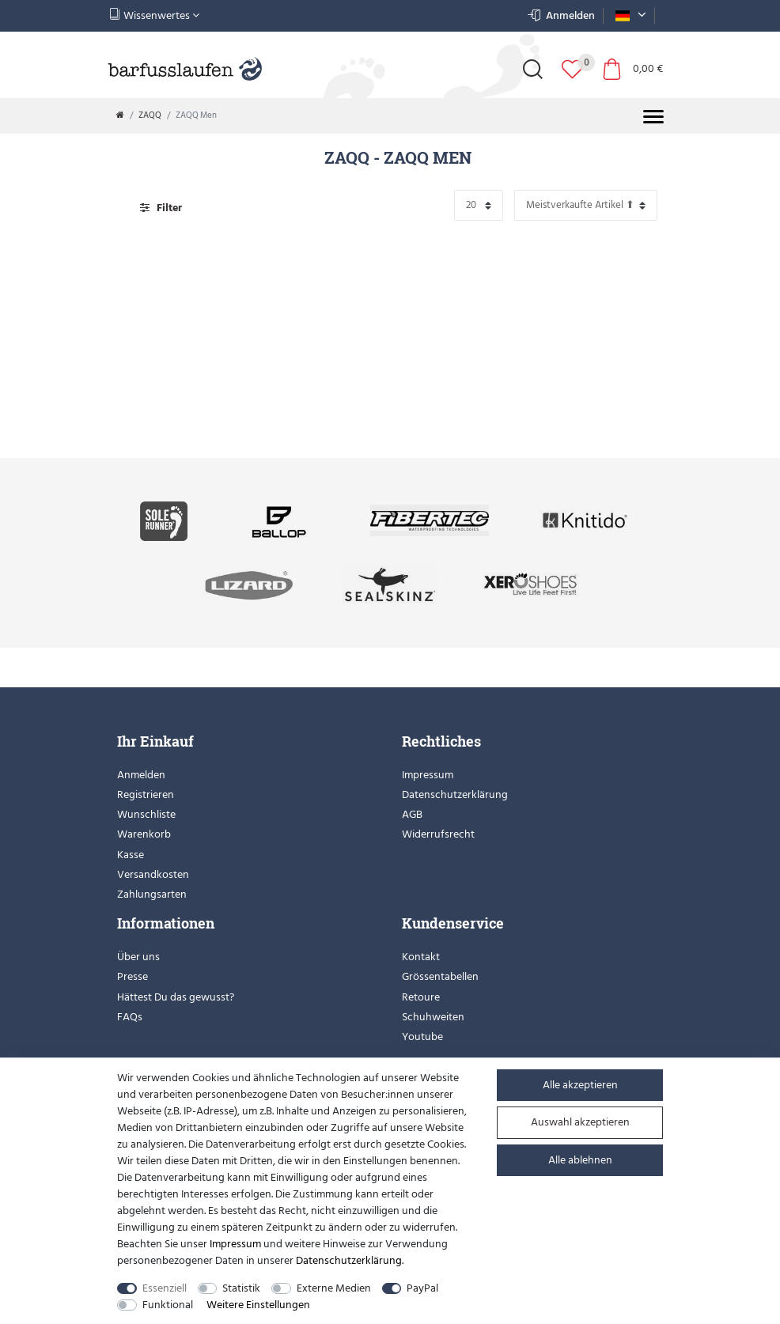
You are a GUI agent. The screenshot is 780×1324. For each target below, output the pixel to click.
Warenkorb (144, 834)
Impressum (427, 775)
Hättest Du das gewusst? (175, 997)
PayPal (422, 1288)
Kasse (130, 854)
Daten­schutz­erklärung (349, 1260)
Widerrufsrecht (438, 834)
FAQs (129, 1017)
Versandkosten (153, 874)
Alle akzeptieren (580, 1085)
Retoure (421, 997)
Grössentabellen (440, 976)
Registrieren (145, 794)
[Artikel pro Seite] (478, 205)
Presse (132, 976)
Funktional (167, 1304)
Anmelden (141, 775)
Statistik (241, 1288)
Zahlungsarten (152, 894)
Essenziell (164, 1288)
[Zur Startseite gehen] (120, 115)
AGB (412, 814)
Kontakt (421, 957)
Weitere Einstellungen (258, 1304)
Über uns (138, 957)
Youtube (422, 1036)
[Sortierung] (585, 205)
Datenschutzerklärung (455, 794)
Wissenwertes (154, 15)
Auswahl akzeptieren (580, 1122)
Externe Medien (334, 1288)
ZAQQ (149, 115)
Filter (161, 207)
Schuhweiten (433, 1017)
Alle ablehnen (580, 1160)
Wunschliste (146, 814)
